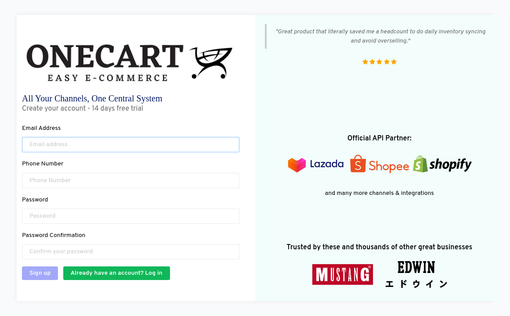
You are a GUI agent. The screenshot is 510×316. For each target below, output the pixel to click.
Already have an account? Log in (117, 273)
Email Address (41, 128)
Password (35, 200)
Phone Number (43, 164)
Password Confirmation (53, 235)
